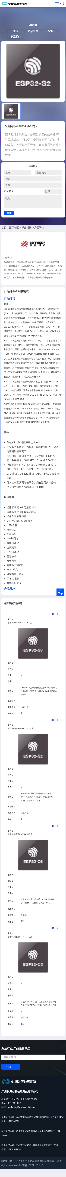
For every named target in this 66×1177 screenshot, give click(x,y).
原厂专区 (14, 235)
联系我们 (14, 43)
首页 (3, 235)
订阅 (9, 1074)
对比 (55, 622)
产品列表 (33, 36)
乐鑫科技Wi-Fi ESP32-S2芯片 (20, 736)
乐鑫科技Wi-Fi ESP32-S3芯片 (20, 630)
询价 (9, 220)
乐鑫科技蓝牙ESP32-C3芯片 (20, 944)
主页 (13, 36)
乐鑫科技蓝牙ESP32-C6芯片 (20, 842)
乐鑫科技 (27, 235)
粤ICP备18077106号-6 (30, 1173)
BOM (52, 36)
